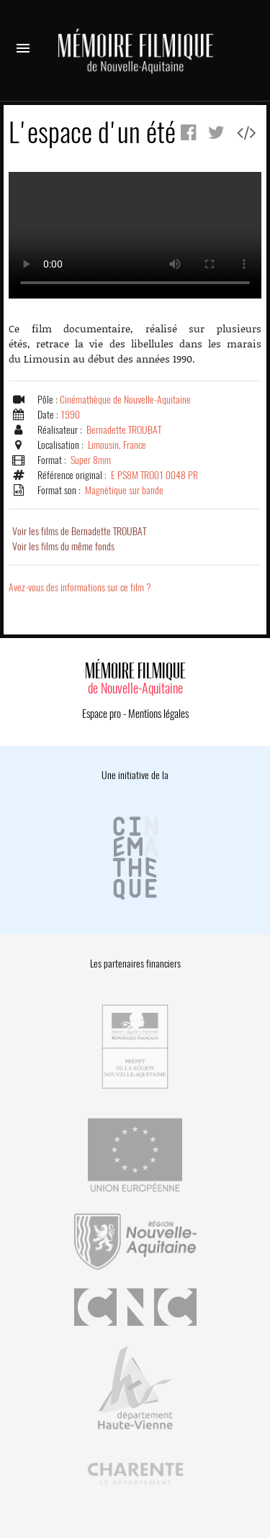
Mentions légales (158, 713)
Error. (135, 235)
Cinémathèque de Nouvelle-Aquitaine (125, 399)
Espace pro (101, 713)
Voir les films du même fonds (63, 546)
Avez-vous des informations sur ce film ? (80, 587)
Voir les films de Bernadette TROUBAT (79, 531)
